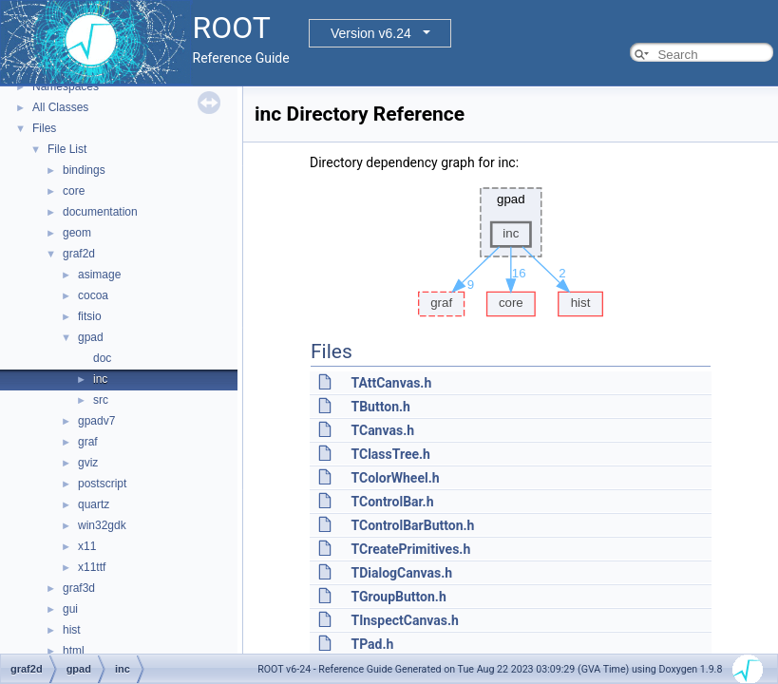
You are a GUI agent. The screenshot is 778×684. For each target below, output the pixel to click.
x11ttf (91, 567)
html (74, 650)
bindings (84, 170)
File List (66, 149)
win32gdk (102, 525)
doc (102, 358)
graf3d (79, 588)
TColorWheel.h (395, 477)
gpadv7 (96, 421)
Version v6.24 (371, 33)
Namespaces (65, 86)
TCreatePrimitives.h (410, 549)
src (100, 400)
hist (72, 629)
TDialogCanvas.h (401, 572)
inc (100, 379)
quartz (93, 504)
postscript (102, 483)
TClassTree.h (390, 454)
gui (70, 609)
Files (44, 128)
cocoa (93, 295)
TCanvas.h (382, 430)
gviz (88, 462)
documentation (100, 211)
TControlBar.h (392, 501)
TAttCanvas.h (391, 382)
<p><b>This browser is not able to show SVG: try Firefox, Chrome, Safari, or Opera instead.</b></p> (511, 247)
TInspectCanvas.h (404, 620)
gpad (91, 337)
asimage (99, 274)
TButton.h (380, 406)
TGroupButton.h (398, 596)
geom (77, 232)
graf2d (79, 253)
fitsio (90, 316)
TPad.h (372, 644)
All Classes (60, 107)
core (74, 191)
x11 (87, 546)
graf (88, 441)
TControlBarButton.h (412, 525)
